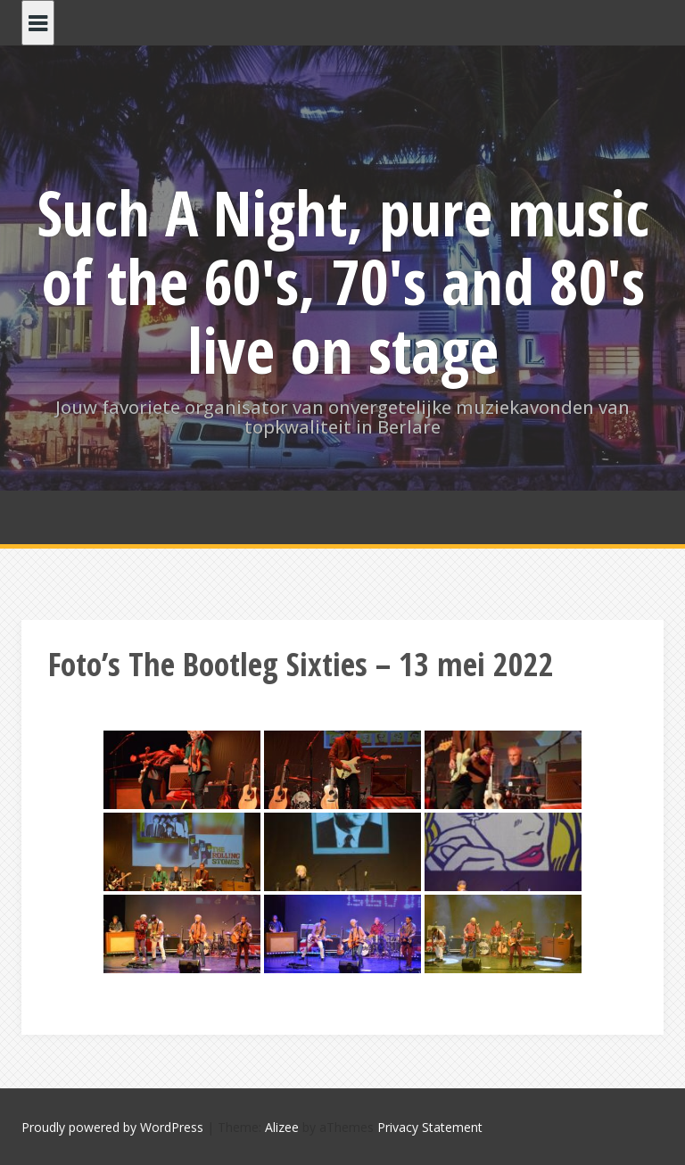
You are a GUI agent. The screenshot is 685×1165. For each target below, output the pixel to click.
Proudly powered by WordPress (112, 1127)
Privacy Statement (430, 1127)
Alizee (282, 1127)
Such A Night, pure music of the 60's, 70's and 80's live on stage (343, 280)
